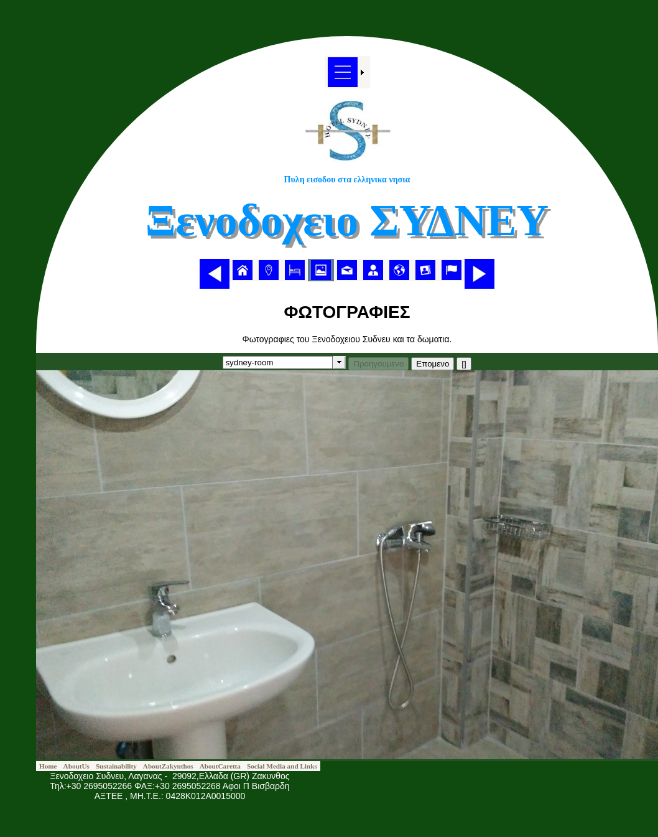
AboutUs (76, 766)
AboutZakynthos (168, 766)
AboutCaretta (220, 766)
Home (48, 766)
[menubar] (347, 270)
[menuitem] (242, 270)
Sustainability (116, 766)
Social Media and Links (282, 766)
